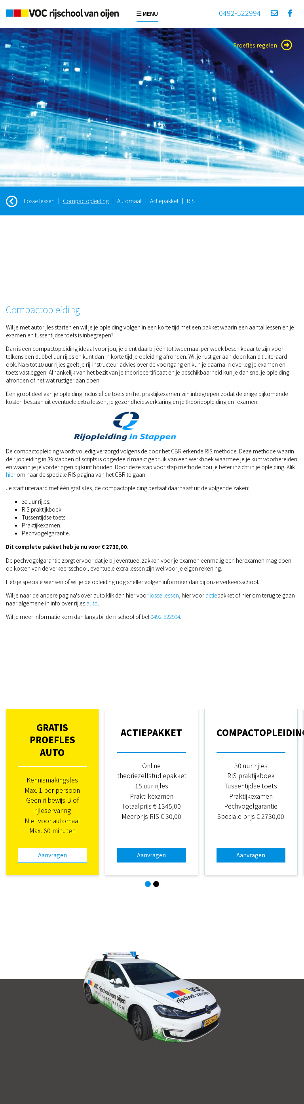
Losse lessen (39, 201)
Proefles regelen (262, 45)
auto (92, 603)
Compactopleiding (86, 201)
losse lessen (164, 595)
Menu (147, 13)
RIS (191, 201)
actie (211, 595)
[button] (148, 884)
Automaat (129, 201)
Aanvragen (52, 855)
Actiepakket (164, 201)
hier (10, 474)
